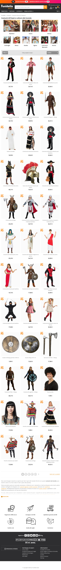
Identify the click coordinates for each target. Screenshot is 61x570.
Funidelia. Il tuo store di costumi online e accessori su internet (7, 7)
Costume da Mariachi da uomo (10, 82)
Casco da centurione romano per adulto (30, 186)
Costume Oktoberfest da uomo (50, 82)
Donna (49, 33)
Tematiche (4, 11)
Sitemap (42, 558)
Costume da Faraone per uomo (10, 254)
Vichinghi (7, 45)
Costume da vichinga (30, 460)
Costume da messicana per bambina (50, 426)
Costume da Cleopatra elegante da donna (30, 255)
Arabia (26, 45)
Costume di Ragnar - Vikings (50, 117)
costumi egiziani (24, 487)
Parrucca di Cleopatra (11, 426)
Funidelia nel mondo (45, 549)
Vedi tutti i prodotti (55, 474)
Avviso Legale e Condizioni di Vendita (49, 551)
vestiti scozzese (33, 487)
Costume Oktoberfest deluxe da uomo (30, 83)
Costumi (11, 11)
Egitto (35, 45)
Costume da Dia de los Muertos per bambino (50, 152)
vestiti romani (42, 488)
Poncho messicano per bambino (30, 426)
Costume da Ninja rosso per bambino (50, 289)
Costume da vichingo (11, 220)
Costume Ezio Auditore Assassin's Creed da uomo (50, 220)
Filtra (4, 52)
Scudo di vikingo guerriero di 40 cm (10, 357)
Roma (16, 45)
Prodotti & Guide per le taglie (29, 551)
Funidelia (3, 15)
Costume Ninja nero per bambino (11, 323)
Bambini (11, 33)
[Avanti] (38, 474)
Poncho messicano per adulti (11, 460)
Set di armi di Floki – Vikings (50, 357)
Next (59, 42)
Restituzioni (25, 554)
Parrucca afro (50, 392)
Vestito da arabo (11, 151)
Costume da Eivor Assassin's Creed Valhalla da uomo (50, 461)
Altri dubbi (24, 556)
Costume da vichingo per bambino (30, 289)
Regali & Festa (28, 11)
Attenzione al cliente (11, 549)
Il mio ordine (25, 549)
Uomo (30, 33)
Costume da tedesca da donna (30, 323)
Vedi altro (5, 496)
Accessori (19, 11)
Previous (1, 42)
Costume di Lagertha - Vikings (30, 392)
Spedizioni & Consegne (27, 553)
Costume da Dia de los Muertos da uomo (30, 117)
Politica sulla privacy (45, 553)
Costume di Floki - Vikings (11, 392)
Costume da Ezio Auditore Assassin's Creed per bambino (30, 220)
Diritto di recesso (44, 556)
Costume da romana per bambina (11, 289)
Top (58, 11)
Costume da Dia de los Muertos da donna (11, 117)
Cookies (42, 554)
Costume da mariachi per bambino (50, 186)
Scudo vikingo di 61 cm (30, 357)
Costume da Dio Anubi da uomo (10, 186)
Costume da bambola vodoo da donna (50, 324)
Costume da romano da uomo (50, 254)
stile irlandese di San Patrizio (47, 494)
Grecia (54, 45)
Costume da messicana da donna (30, 151)
